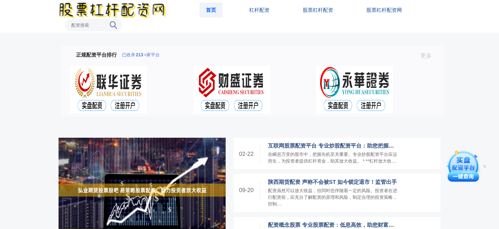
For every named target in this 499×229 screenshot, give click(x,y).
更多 (428, 55)
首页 (211, 10)
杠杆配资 (259, 10)
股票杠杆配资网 (384, 10)
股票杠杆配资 (318, 10)
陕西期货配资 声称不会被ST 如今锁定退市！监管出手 (332, 182)
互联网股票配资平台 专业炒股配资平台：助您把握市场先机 (339, 146)
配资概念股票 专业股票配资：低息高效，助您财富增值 (333, 225)
